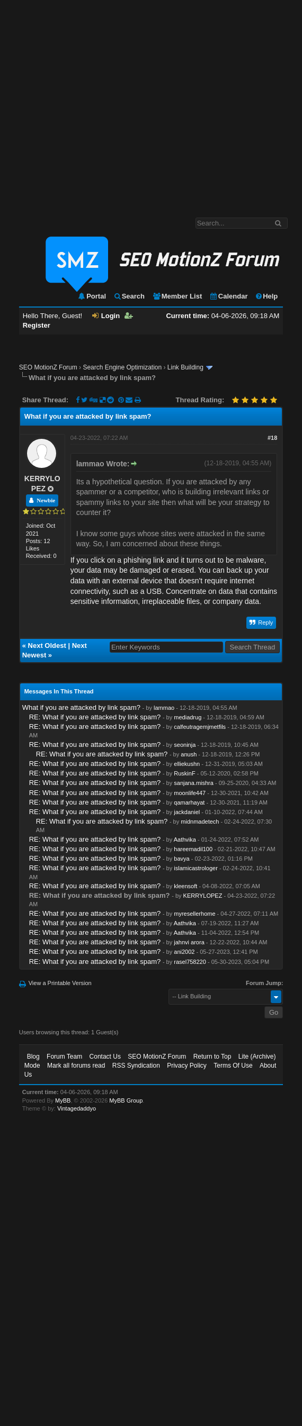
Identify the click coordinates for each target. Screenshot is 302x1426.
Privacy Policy (187, 1065)
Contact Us (105, 1056)
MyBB (62, 1100)
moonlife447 (190, 793)
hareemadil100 (193, 849)
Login (106, 316)
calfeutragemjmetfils (200, 727)
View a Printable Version (60, 983)
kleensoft (185, 886)
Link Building (185, 367)
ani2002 (184, 952)
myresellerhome (194, 913)
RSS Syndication (136, 1065)
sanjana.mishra (194, 783)
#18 (272, 438)
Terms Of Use (233, 1065)
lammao (164, 708)
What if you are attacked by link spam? (81, 707)
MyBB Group (126, 1100)
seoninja (185, 745)
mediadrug (187, 717)
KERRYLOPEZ (203, 895)
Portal (91, 296)
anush (189, 754)
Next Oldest (47, 645)
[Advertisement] (99, 103)
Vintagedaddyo (76, 1108)
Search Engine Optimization (122, 367)
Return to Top (212, 1056)
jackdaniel (187, 812)
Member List (177, 296)
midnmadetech (200, 821)
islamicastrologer (196, 868)
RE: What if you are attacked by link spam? (95, 717)
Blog (33, 1056)
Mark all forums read (76, 1065)
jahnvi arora (189, 942)
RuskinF (184, 773)
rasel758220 (190, 962)
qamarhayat (189, 802)
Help (266, 296)
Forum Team (64, 1056)
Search (129, 296)
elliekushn (187, 764)
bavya (181, 858)
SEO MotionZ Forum (48, 367)
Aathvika (185, 839)
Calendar (228, 296)
